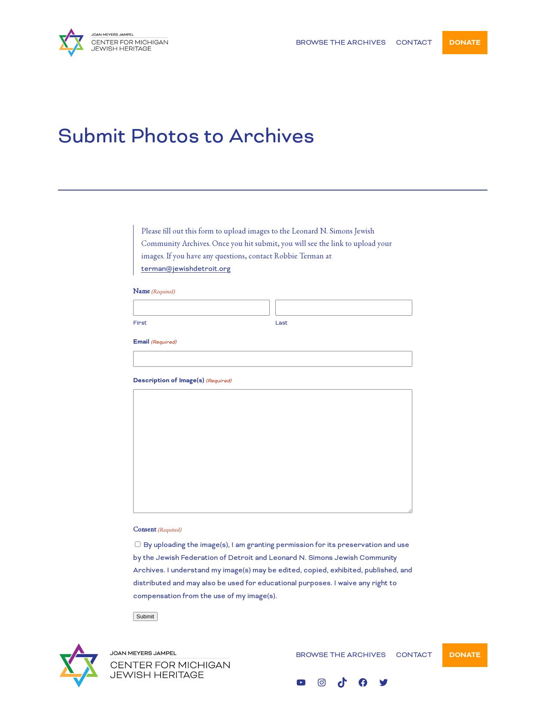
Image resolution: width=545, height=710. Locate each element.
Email (155, 342)
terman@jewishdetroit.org (186, 268)
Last (281, 322)
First (139, 322)
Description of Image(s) (182, 381)
